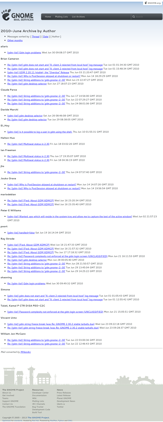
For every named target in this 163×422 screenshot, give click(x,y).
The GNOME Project (13, 390)
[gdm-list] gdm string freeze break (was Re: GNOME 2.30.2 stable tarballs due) (51, 324)
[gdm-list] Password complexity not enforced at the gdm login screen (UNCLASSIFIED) (55, 311)
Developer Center (40, 392)
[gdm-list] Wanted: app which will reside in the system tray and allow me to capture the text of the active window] (69, 216)
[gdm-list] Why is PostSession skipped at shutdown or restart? (41, 184)
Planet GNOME (64, 398)
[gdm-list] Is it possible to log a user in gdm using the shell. (39, 131)
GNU (70, 420)
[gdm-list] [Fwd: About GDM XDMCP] (28, 244)
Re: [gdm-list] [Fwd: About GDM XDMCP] (30, 200)
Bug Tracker (37, 407)
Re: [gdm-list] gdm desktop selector (27, 83)
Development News (66, 401)
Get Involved (8, 395)
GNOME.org (153, 3)
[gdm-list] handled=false (21, 232)
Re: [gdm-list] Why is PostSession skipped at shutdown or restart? (44, 76)
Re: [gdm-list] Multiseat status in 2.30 (28, 144)
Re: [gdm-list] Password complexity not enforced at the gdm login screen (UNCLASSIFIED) (57, 256)
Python (61, 420)
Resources (37, 390)
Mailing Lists (61, 16)
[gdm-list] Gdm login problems (24, 52)
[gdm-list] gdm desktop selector (25, 115)
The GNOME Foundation (14, 407)
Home (48, 16)
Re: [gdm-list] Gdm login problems (26, 283)
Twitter (60, 407)
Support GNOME (10, 401)
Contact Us (7, 404)
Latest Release (63, 395)
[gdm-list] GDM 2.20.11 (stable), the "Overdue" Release (38, 72)
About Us (6, 392)
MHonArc (25, 352)
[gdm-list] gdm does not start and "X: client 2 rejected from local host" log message (53, 295)
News (60, 390)
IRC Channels (38, 404)
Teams (5, 398)
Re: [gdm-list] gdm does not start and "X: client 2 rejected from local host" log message (55, 64)
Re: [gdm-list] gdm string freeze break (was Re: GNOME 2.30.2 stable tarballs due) (53, 327)
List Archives (78, 16)
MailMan (53, 420)
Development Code (41, 409)
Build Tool (37, 412)
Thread (35, 36)
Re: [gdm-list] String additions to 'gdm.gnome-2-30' (36, 80)
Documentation (39, 395)
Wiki (34, 398)
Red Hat (35, 420)
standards (18, 420)
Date (45, 36)
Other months (15, 40)
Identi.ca (61, 404)
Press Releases (64, 392)
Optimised (6, 420)
